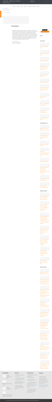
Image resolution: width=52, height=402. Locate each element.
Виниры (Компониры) (44, 60)
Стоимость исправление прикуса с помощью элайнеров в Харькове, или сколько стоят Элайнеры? (44, 242)
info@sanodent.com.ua (6, 2)
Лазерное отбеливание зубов (9, 376)
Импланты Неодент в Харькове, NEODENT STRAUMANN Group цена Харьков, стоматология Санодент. (44, 325)
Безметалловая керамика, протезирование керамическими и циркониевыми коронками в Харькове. (44, 170)
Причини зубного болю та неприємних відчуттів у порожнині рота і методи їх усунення (20, 382)
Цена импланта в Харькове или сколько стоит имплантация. (44, 357)
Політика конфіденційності (35, 400)
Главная (3, 12)
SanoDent (14, 400)
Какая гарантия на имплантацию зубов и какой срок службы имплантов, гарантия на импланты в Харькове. (44, 337)
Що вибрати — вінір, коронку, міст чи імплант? (19, 375)
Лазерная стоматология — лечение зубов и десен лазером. (44, 89)
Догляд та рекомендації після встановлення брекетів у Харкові (44, 198)
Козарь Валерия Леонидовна (32, 382)
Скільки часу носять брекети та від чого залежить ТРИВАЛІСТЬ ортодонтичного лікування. (44, 207)
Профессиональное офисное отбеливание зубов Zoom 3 (44, 68)
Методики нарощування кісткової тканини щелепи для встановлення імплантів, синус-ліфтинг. (19, 387)
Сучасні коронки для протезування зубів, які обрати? (44, 137)
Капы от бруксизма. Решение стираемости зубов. (44, 262)
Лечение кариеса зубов (44, 82)
